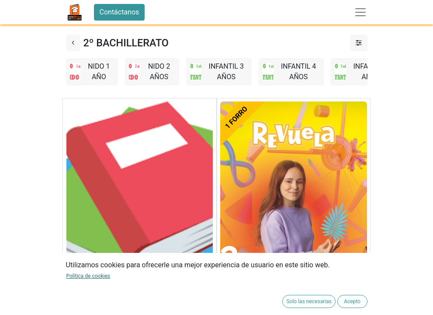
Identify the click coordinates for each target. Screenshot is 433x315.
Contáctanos (119, 12)
